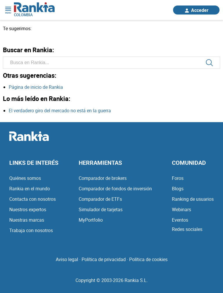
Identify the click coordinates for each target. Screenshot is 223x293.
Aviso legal (67, 259)
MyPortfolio (91, 220)
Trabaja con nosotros (31, 230)
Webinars (181, 209)
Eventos (180, 220)
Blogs (178, 188)
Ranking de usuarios (193, 199)
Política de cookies (148, 259)
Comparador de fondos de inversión (115, 188)
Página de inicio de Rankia (36, 87)
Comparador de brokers (103, 178)
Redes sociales (187, 229)
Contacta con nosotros (32, 199)
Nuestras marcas (26, 220)
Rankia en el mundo (29, 188)
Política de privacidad (104, 259)
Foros (178, 178)
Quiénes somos (25, 178)
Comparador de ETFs (100, 199)
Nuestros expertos (27, 209)
